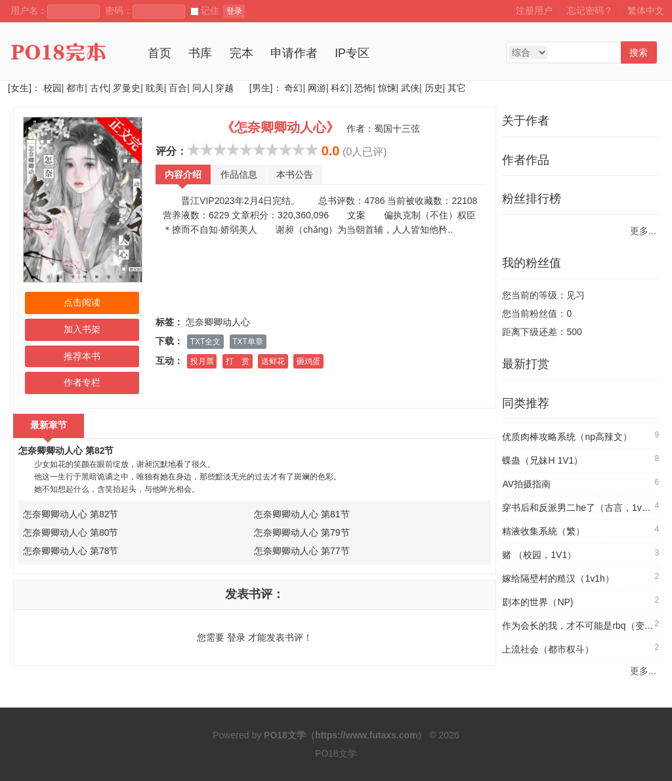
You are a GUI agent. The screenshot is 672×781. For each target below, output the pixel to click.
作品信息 (238, 174)
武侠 (410, 88)
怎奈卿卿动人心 (218, 322)
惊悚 (387, 88)
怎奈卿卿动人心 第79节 (301, 532)
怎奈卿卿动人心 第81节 (301, 514)
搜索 (638, 52)
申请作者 (294, 53)
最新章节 (48, 425)
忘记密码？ (590, 10)
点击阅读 (82, 302)
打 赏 (237, 361)
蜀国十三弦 (397, 128)
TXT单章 (247, 341)
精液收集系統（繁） (543, 531)
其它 (457, 88)
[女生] (20, 88)
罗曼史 (126, 88)
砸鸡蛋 (308, 361)
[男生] (260, 88)
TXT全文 (205, 341)
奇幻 (293, 88)
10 (311, 149)
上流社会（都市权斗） (548, 649)
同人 (201, 88)
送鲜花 (273, 361)
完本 (241, 53)
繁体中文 (645, 10)
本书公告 (294, 174)
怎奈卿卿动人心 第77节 (301, 551)
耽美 (155, 88)
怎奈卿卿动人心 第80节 (70, 532)
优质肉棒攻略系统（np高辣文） (567, 436)
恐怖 (363, 88)
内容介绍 (183, 174)
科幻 (340, 88)
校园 (52, 88)
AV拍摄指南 (526, 484)
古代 (99, 88)
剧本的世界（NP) (537, 602)
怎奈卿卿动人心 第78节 (70, 551)
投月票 (202, 361)
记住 (204, 10)
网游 (317, 88)
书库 (200, 53)
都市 (75, 88)
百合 (178, 88)
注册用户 (534, 10)
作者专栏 (82, 382)
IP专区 (352, 53)
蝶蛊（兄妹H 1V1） (542, 460)
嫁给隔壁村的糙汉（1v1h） (558, 578)
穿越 (224, 88)
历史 (434, 88)
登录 (234, 11)
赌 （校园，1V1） (539, 555)
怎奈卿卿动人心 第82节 (66, 450)
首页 (159, 53)
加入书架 (82, 329)
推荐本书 (82, 356)
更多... (643, 231)
